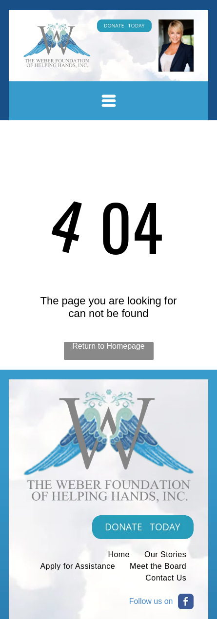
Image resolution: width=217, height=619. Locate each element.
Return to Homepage (108, 346)
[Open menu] (108, 101)
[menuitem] (118, 555)
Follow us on (151, 601)
